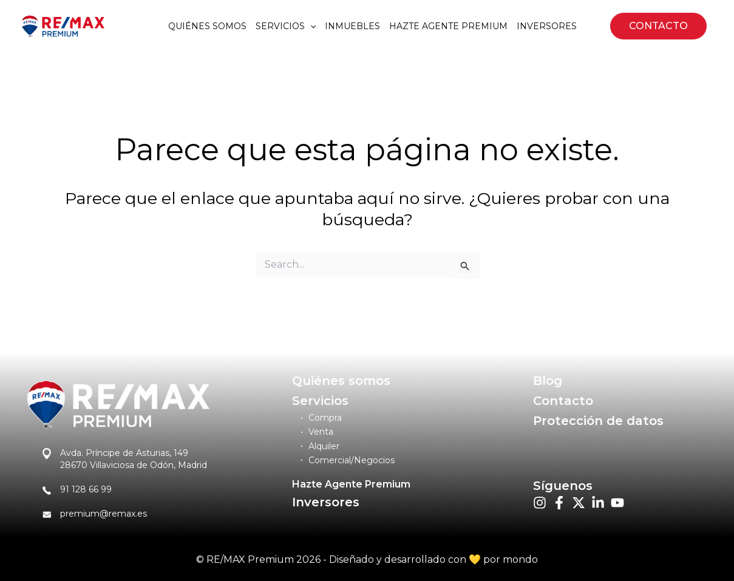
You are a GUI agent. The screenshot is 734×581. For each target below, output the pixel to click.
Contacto (563, 400)
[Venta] (317, 432)
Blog (547, 380)
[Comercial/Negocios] (348, 460)
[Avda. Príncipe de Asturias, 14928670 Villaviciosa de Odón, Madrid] (124, 459)
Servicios (286, 26)
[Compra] (321, 418)
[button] (658, 26)
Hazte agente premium (448, 26)
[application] (310, 26)
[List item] (539, 502)
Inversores (547, 26)
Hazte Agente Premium (351, 484)
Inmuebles (352, 26)
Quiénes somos (207, 26)
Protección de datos (598, 420)
